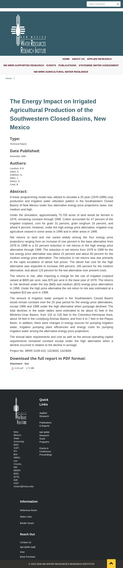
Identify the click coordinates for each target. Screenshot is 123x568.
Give (22, 552)
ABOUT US (78, 59)
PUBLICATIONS (67, 65)
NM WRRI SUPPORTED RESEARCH (23, 65)
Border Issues (27, 523)
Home (9, 78)
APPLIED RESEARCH (99, 59)
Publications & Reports (45, 424)
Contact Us (25, 542)
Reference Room (28, 510)
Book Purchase (27, 556)
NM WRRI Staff (27, 547)
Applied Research (44, 415)
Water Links (26, 516)
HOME (66, 59)
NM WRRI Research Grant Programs (44, 437)
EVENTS (51, 65)
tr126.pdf (18, 368)
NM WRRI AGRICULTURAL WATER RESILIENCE (61, 71)
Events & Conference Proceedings (45, 451)
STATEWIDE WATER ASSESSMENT (99, 65)
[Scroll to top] (111, 563)
